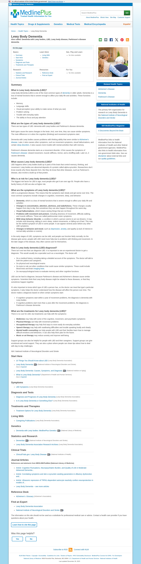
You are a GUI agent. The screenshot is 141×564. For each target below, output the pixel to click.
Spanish (24, 367)
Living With (46, 55)
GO (127, 13)
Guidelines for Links (53, 555)
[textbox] (102, 12)
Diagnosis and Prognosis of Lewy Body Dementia (36, 397)
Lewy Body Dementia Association (29, 506)
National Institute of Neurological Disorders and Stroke (37, 510)
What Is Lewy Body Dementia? (28, 375)
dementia (66, 93)
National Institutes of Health (108, 558)
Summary (19, 55)
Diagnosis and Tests (23, 62)
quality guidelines (108, 159)
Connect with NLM (81, 550)
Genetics (58, 24)
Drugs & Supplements (39, 24)
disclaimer (102, 156)
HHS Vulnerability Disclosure (82, 555)
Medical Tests (73, 24)
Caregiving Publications (25, 421)
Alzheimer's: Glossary (24, 496)
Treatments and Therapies (25, 65)
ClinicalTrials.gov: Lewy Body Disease (31, 454)
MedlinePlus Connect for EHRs (101, 555)
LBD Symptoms (22, 387)
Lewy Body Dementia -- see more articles (32, 486)
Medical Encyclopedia (95, 24)
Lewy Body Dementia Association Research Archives (37, 444)
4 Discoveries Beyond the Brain (110, 131)
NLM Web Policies (25, 555)
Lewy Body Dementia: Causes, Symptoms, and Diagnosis (39, 371)
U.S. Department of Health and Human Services (84, 558)
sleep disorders (23, 145)
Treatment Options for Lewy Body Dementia (33, 411)
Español (126, 24)
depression (55, 229)
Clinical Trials (20, 75)
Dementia (102, 93)
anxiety (63, 229)
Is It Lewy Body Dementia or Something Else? (34, 401)
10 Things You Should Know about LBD (32, 361)
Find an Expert (47, 75)
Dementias (20, 441)
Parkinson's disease (19, 153)
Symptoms (19, 60)
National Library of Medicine (23, 4)
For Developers (117, 555)
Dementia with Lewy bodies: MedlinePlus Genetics (36, 431)
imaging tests (39, 269)
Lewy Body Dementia (24, 365)
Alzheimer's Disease (106, 89)
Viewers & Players (66, 555)
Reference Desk (47, 73)
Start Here (19, 58)
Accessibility (42, 555)
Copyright (34, 555)
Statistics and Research (24, 73)
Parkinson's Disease (106, 97)
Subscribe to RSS (62, 550)
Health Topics (17, 24)
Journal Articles (21, 78)
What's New (104, 17)
